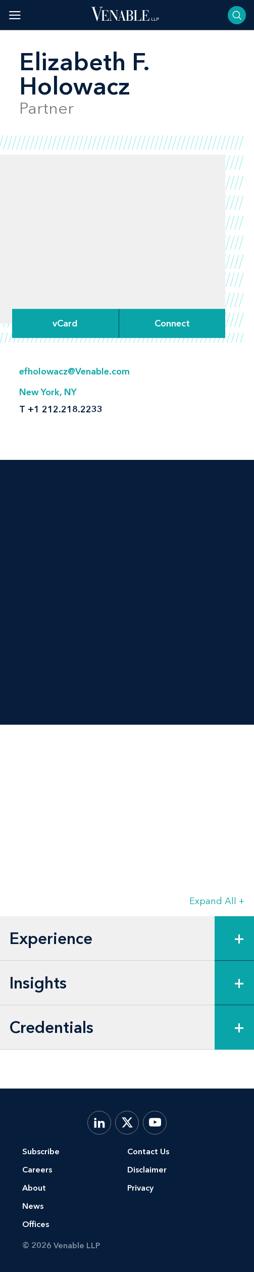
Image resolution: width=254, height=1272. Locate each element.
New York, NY (48, 392)
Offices (35, 1224)
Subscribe (41, 1151)
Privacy (140, 1188)
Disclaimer (147, 1169)
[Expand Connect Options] (172, 323)
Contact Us (148, 1151)
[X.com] (127, 1123)
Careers (37, 1169)
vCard (65, 323)
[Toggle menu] (15, 15)
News (32, 1206)
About (34, 1188)
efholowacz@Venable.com (74, 371)
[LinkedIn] (99, 1123)
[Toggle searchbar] (237, 15)
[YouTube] (155, 1123)
